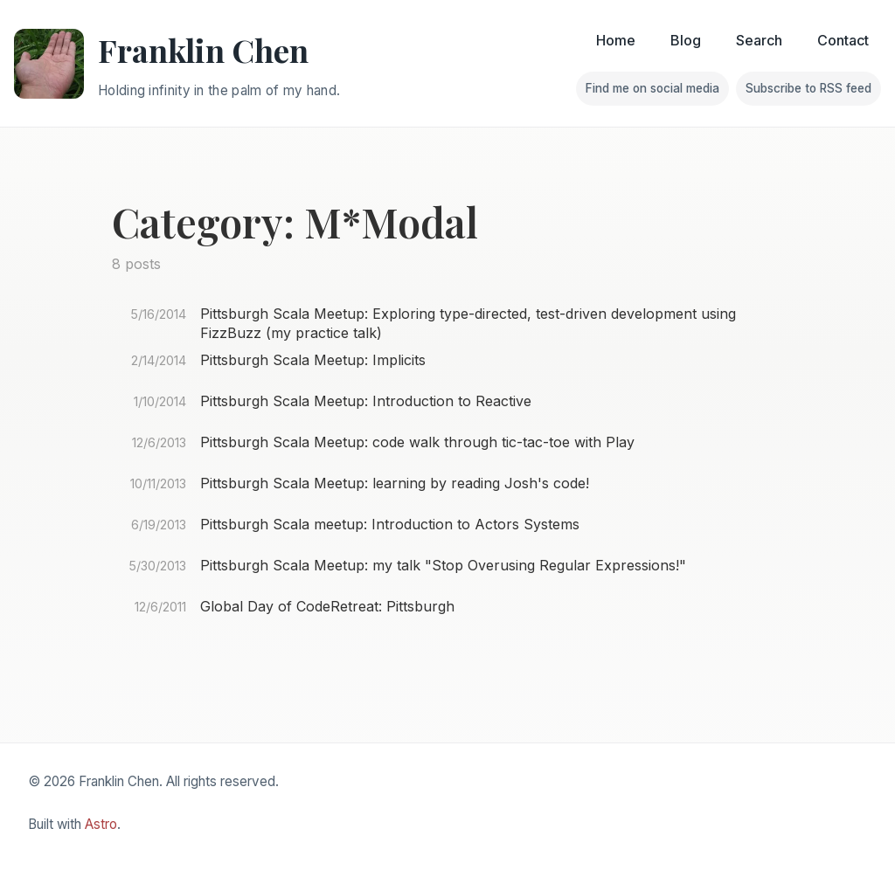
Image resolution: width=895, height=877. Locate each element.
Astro (101, 824)
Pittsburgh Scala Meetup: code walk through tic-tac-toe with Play (417, 442)
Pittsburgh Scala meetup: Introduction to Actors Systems (389, 524)
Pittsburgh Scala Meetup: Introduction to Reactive (365, 401)
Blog (685, 40)
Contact (843, 40)
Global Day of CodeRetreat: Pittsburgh (327, 606)
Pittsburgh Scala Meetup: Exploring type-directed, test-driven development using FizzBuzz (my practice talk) (468, 323)
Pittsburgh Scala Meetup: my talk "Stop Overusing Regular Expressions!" (443, 565)
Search (759, 40)
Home (615, 40)
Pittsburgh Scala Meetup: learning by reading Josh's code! (394, 483)
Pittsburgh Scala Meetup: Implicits (313, 360)
